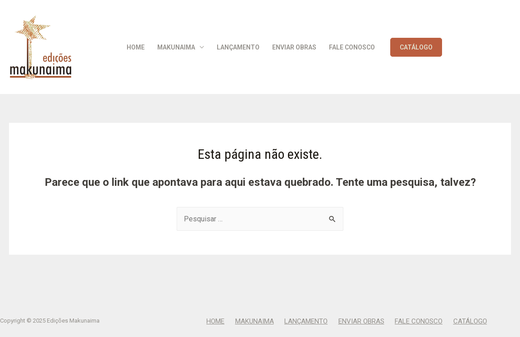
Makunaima (176, 47)
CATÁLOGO (416, 47)
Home (136, 47)
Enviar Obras (294, 47)
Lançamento (238, 47)
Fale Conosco (352, 47)
